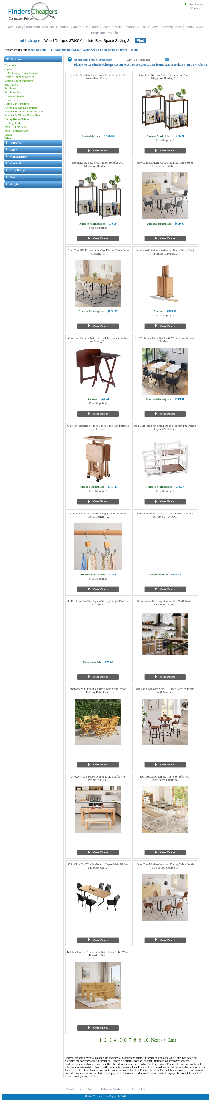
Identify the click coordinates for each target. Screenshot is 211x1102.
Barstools (10, 65)
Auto (9, 27)
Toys (154, 27)
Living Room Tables (16, 119)
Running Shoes (171, 27)
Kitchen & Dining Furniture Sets (24, 111)
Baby (19, 27)
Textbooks (131, 27)
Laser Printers (112, 27)
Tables (8, 134)
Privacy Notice (111, 1089)
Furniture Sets (12, 92)
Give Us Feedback (138, 59)
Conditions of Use (79, 1089)
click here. (94, 1076)
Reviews (195, 8)
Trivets (8, 138)
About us (201, 4)
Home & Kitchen (14, 99)
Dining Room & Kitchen (19, 76)
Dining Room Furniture (18, 80)
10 (146, 1040)
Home (189, 4)
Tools (145, 27)
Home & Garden (14, 96)
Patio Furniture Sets (16, 130)
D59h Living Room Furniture (22, 73)
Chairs (8, 69)
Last (172, 1040)
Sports (189, 27)
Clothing (62, 27)
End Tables (11, 84)
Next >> (158, 1040)
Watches (114, 33)
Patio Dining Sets (15, 126)
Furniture (10, 88)
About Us (138, 1089)
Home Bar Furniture (16, 103)
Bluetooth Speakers (40, 27)
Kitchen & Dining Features (20, 107)
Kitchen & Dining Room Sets (22, 115)
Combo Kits (79, 27)
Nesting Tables (13, 123)
